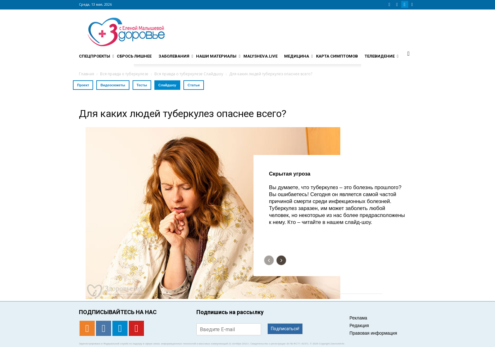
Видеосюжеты (112, 85)
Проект (83, 85)
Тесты (142, 85)
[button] (408, 53)
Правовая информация (373, 333)
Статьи (194, 85)
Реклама (358, 317)
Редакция (359, 325)
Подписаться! (285, 328)
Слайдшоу (167, 85)
